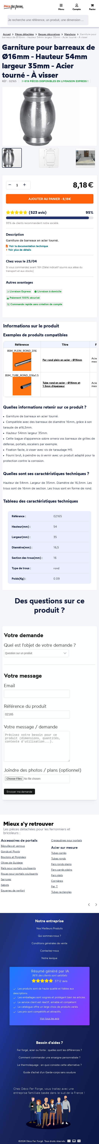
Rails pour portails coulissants (18, 868)
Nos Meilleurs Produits (49, 928)
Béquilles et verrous (13, 845)
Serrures (6, 879)
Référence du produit (25, 708)
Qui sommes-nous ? (49, 935)
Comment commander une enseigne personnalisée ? (49, 1057)
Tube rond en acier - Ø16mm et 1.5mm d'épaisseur (61, 384)
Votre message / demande (31, 728)
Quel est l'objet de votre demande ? (40, 646)
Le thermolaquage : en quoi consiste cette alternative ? (49, 1064)
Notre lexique (49, 958)
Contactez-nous (49, 950)
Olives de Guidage (12, 862)
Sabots (5, 884)
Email (9, 687)
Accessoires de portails (19, 840)
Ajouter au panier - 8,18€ (49, 199)
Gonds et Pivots (10, 851)
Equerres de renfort (13, 890)
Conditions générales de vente (49, 943)
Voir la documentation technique (27, 246)
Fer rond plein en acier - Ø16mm (62, 360)
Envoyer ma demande (19, 793)
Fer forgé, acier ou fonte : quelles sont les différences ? (49, 1050)
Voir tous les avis (49, 1018)
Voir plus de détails (18, 249)
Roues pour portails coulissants (19, 873)
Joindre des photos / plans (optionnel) (42, 771)
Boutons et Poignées (13, 857)
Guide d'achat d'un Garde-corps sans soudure (49, 1072)
